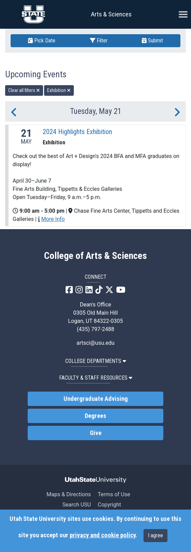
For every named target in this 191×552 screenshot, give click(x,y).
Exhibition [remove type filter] (59, 90)
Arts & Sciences (111, 14)
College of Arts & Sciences (95, 256)
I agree (155, 535)
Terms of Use (114, 494)
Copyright (109, 504)
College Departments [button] (95, 361)
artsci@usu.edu (95, 343)
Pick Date (41, 40)
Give (95, 433)
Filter (99, 40)
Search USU (77, 504)
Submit (152, 40)
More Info (53, 219)
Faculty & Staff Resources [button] (95, 378)
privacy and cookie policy (102, 535)
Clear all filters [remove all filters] (24, 90)
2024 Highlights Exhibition (77, 132)
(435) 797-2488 (95, 329)
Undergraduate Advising (96, 399)
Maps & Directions (68, 494)
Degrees (95, 416)
